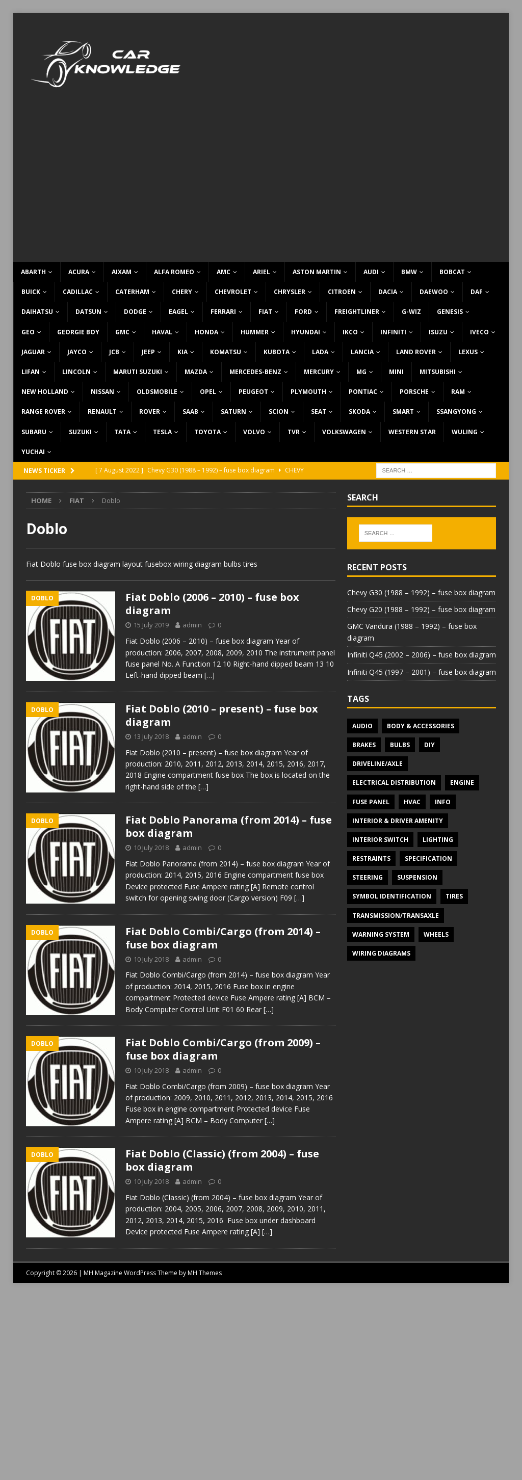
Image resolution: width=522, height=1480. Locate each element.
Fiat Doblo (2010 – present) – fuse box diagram (221, 715)
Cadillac (78, 291)
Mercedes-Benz (255, 371)
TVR (294, 432)
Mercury (319, 371)
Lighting (438, 839)
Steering (367, 877)
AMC (223, 272)
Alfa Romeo (174, 272)
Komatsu (225, 352)
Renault (102, 411)
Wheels (436, 934)
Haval (162, 332)
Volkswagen (344, 432)
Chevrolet (233, 291)
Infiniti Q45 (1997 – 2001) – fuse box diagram (421, 672)
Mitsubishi (438, 371)
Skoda (359, 411)
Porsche (414, 391)
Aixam (122, 272)
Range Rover (43, 411)
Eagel (178, 311)
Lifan (30, 371)
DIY (429, 745)
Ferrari (223, 311)
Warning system (380, 934)
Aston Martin (317, 272)
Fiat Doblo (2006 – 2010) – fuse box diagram (212, 603)
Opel (208, 391)
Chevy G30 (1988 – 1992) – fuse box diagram (421, 592)
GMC (122, 332)
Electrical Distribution (394, 782)
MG (361, 371)
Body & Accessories (420, 726)
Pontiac (363, 391)
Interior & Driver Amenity (397, 820)
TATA (122, 432)
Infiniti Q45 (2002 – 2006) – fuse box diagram (421, 654)
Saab (190, 411)
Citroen (342, 291)
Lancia (362, 352)
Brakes (364, 745)
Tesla (162, 432)
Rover (149, 411)
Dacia (387, 291)
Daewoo (434, 291)
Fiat (265, 311)
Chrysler (289, 291)
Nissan (102, 391)
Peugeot (253, 391)
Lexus (468, 352)
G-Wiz (411, 311)
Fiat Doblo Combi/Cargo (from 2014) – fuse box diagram (223, 938)
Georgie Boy (78, 332)
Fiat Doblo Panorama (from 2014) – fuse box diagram (228, 826)
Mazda (196, 371)
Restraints (371, 858)
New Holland (44, 391)
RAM (458, 391)
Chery (182, 291)
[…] (209, 675)
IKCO (350, 332)
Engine (462, 782)
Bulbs (400, 745)
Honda (206, 332)
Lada (320, 352)
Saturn (233, 411)
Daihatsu (37, 311)
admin (192, 624)
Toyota (207, 432)
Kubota (277, 352)
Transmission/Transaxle (395, 915)
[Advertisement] (261, 185)
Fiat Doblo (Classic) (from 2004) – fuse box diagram (222, 1160)
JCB (114, 352)
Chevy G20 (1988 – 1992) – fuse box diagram (421, 609)
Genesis (450, 311)
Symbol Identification (391, 896)
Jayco (77, 352)
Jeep (148, 352)
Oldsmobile (157, 391)
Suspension (417, 877)
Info (443, 802)
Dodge (135, 311)
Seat (318, 411)
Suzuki (80, 432)
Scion (279, 411)
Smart (403, 411)
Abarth (33, 272)
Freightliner (356, 311)
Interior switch (380, 839)
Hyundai (305, 332)
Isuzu (438, 332)
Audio (362, 726)
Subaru (33, 432)
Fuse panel (370, 802)
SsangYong (456, 411)
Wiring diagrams (381, 953)
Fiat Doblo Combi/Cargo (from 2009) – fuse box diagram (223, 1049)
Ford (303, 311)
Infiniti (393, 332)
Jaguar (33, 352)
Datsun (88, 311)
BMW (409, 272)
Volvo (254, 432)
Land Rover (416, 352)
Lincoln (76, 371)
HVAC (412, 802)
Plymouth (308, 391)
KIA (182, 352)
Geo (28, 332)
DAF (477, 291)
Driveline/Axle (377, 763)
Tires (454, 896)
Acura (78, 272)
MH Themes (205, 1272)
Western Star (412, 432)
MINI (396, 371)
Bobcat (452, 272)
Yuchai (33, 451)
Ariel (261, 272)
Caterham (132, 291)
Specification (428, 858)
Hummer (255, 332)
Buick (30, 291)
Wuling (465, 432)
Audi (371, 272)
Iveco (479, 332)
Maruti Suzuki (137, 371)
